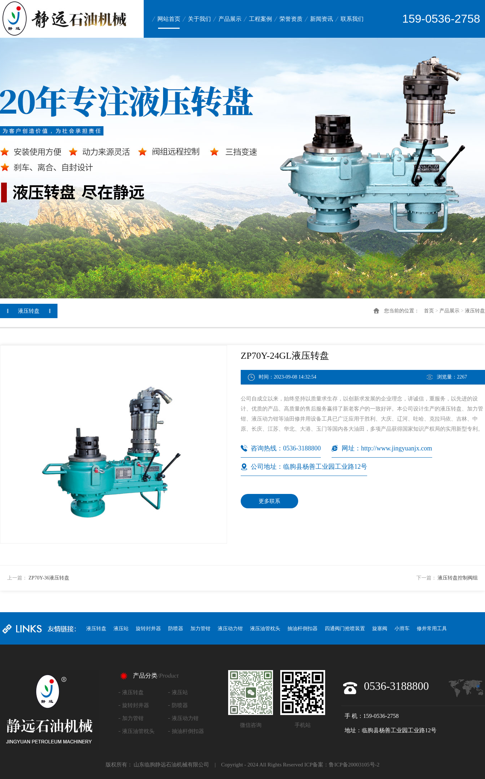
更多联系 (269, 501)
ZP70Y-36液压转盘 (49, 578)
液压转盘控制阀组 (458, 578)
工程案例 (260, 19)
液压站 (121, 628)
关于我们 (199, 19)
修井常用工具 (432, 628)
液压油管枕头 (265, 628)
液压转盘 (475, 310)
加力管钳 (200, 628)
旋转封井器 (148, 628)
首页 (429, 310)
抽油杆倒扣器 (302, 628)
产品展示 (229, 19)
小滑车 (402, 628)
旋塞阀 (379, 628)
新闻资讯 (321, 19)
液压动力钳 (230, 628)
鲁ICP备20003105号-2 (354, 764)
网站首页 (168, 19)
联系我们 (352, 19)
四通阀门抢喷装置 (345, 628)
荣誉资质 (291, 19)
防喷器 (175, 628)
